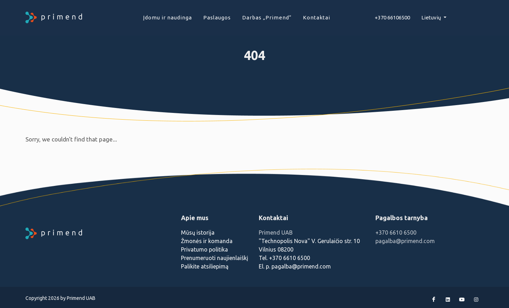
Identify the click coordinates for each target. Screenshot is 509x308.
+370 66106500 (392, 17)
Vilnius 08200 (276, 249)
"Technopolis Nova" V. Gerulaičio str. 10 (309, 241)
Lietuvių (431, 17)
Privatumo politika (204, 249)
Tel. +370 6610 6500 (284, 258)
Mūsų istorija (198, 232)
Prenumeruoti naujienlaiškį (214, 258)
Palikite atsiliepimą (204, 266)
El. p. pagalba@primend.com (295, 266)
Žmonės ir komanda (207, 241)
